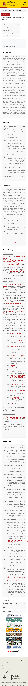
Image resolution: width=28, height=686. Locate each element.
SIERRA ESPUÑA (14, 346)
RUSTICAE (12, 365)
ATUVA (11, 403)
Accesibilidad (5, 663)
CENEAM (9, 10)
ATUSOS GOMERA (15, 333)
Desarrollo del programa (9, 33)
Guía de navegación (7, 669)
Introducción (6, 24)
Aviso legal (5, 672)
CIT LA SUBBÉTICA (14, 397)
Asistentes (6, 30)
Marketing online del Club (16, 270)
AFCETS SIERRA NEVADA (17, 340)
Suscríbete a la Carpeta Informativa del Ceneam (11, 606)
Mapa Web (5, 666)
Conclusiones (6, 36)
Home (4, 10)
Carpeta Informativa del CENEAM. (10, 603)
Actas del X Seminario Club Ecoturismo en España (15, 241)
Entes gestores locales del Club (14, 303)
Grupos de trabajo (17, 10)
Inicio (3, 660)
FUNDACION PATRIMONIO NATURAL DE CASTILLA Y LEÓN (17, 377)
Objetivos (5, 27)
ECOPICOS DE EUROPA (16, 370)
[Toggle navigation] (24, 3)
